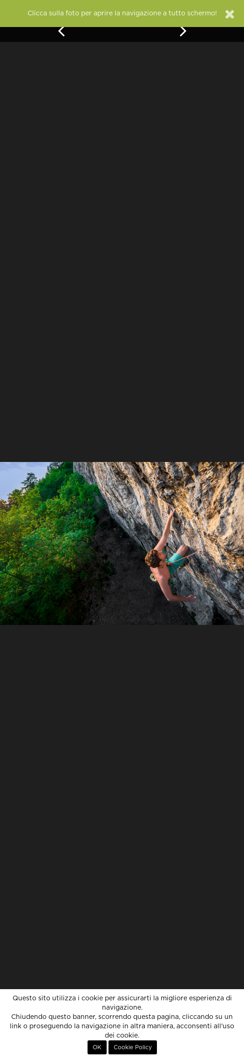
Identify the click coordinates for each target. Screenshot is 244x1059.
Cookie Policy (133, 1047)
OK (97, 1047)
